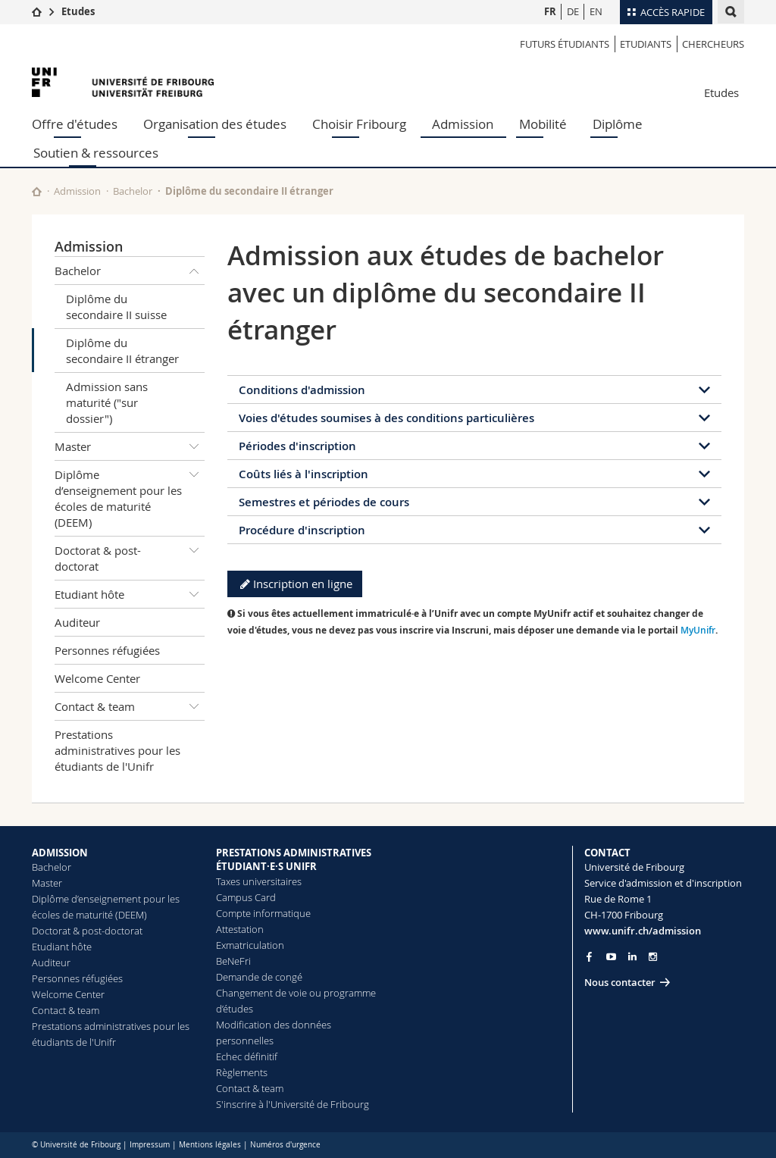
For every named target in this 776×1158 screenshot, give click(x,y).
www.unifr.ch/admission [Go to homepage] (642, 930)
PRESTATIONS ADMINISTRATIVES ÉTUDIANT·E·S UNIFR (293, 859)
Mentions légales (210, 1145)
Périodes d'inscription (297, 446)
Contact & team (130, 706)
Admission (462, 124)
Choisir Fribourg (359, 124)
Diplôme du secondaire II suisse (116, 306)
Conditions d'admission (302, 390)
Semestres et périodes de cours (324, 502)
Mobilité (543, 124)
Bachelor (132, 191)
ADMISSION (60, 852)
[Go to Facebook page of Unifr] (589, 956)
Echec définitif (246, 1056)
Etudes (78, 11)
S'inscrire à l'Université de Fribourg (292, 1104)
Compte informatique (263, 913)
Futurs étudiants (564, 44)
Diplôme (618, 124)
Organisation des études (214, 124)
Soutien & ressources (95, 152)
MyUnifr (698, 630)
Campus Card (246, 897)
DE (573, 11)
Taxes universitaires (259, 881)
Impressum (150, 1145)
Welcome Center (97, 678)
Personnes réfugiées (107, 650)
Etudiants (645, 44)
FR (550, 11)
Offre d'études (74, 124)
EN (596, 11)
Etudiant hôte (130, 594)
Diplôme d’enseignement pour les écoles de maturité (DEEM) (130, 495)
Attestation (240, 929)
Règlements (242, 1072)
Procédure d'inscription (302, 530)
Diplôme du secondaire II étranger (122, 350)
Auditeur (77, 622)
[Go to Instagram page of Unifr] (653, 957)
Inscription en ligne (294, 583)
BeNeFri (233, 961)
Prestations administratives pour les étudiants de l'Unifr (117, 750)
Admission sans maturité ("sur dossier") (107, 402)
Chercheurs (713, 44)
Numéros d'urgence (285, 1145)
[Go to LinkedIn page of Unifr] (632, 957)
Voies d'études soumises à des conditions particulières (386, 418)
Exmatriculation (250, 945)
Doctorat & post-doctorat (130, 555)
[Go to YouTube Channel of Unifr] (611, 957)
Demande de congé (259, 977)
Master (130, 446)
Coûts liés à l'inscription (303, 474)
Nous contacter (620, 982)
